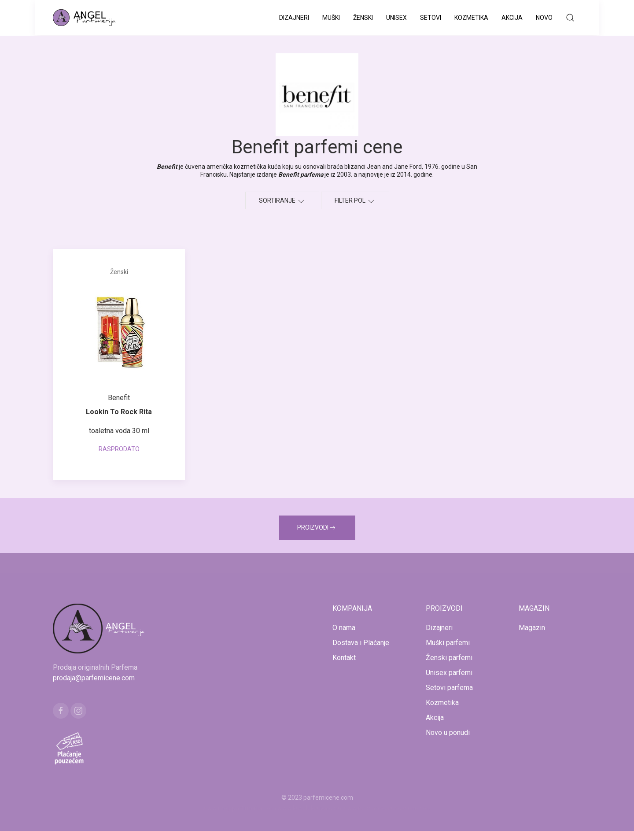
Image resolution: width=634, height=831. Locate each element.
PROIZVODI (317, 527)
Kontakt (344, 657)
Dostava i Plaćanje (360, 642)
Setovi (430, 17)
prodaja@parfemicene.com (94, 678)
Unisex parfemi (449, 672)
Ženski (363, 17)
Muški (331, 17)
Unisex (396, 17)
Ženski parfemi (449, 657)
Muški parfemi (448, 642)
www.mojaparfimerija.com (239, 808)
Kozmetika (471, 17)
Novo (544, 17)
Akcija (512, 17)
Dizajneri (294, 17)
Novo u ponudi (448, 732)
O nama (343, 627)
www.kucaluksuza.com (309, 808)
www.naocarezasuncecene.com (387, 808)
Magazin (532, 627)
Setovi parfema (449, 687)
